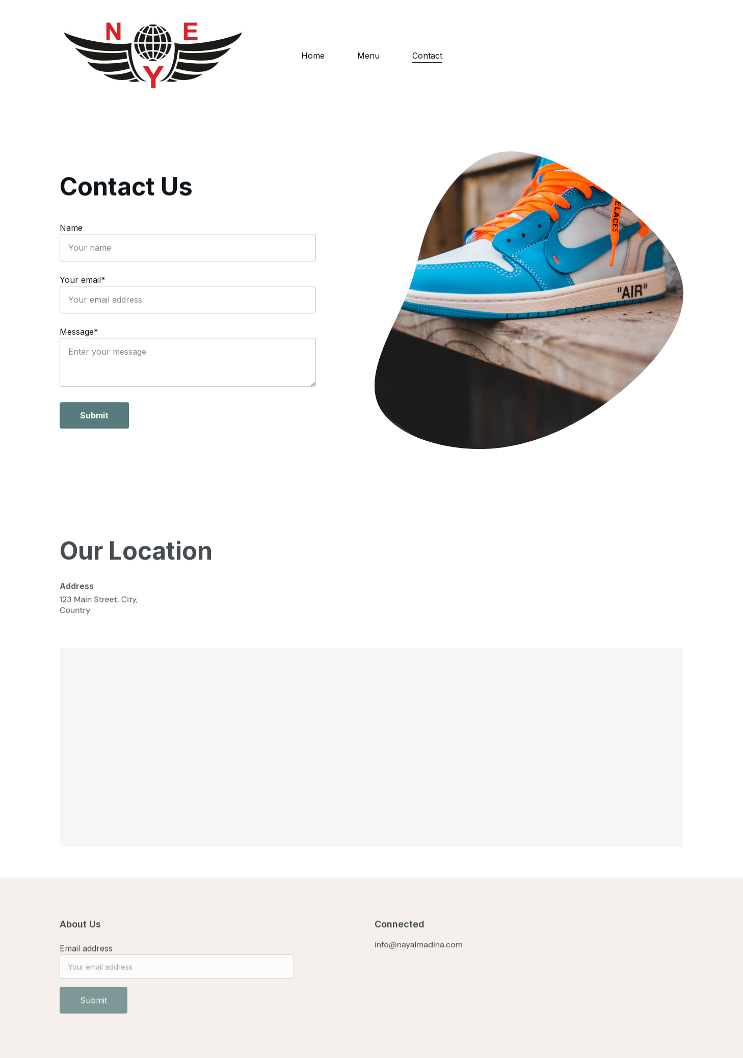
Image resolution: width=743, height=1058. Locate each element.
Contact (427, 55)
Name (71, 229)
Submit (94, 416)
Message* (79, 333)
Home (313, 55)
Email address (86, 952)
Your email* (82, 281)
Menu (368, 55)
